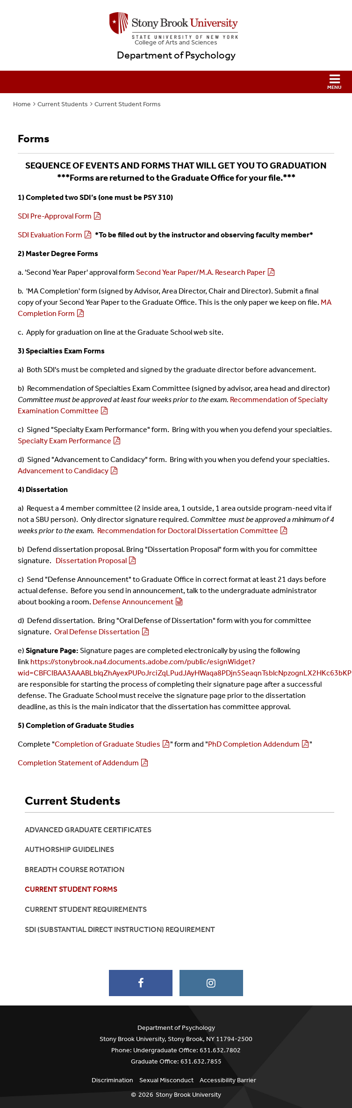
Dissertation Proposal (91, 560)
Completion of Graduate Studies (107, 744)
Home (22, 104)
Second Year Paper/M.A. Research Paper (201, 272)
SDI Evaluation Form (50, 234)
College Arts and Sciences (176, 42)
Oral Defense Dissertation (97, 631)
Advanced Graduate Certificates (88, 829)
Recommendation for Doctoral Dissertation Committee (187, 530)
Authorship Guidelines (69, 849)
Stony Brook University (188, 1095)
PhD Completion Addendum (254, 744)
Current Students (62, 104)
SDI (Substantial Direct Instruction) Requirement (120, 929)
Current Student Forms (127, 104)
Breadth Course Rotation (74, 869)
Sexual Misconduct (166, 1080)
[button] (176, 82)
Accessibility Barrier (228, 1080)
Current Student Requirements (86, 909)
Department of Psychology (176, 55)
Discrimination (112, 1080)
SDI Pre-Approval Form (55, 216)
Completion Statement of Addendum (78, 762)
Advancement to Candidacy (63, 470)
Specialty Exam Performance (64, 440)
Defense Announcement (133, 601)
